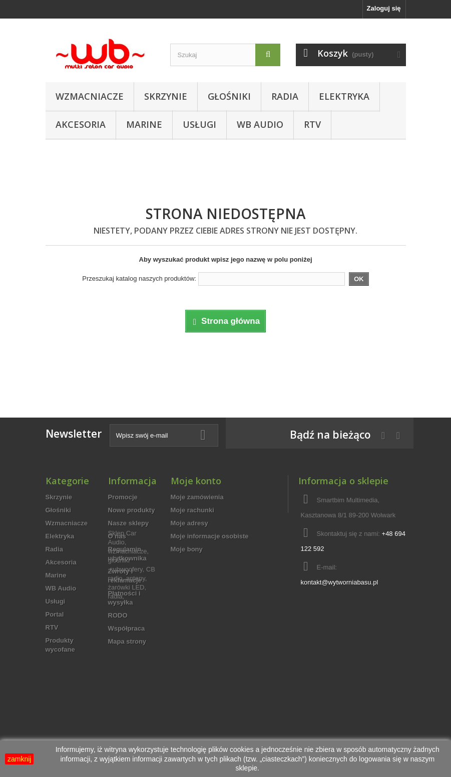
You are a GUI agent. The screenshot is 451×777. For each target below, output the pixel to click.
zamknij (19, 759)
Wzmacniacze (90, 96)
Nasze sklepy (128, 523)
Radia (284, 96)
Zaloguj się (384, 8)
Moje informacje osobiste (210, 536)
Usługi (199, 124)
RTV (312, 124)
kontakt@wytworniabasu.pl (339, 582)
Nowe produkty (131, 510)
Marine (144, 124)
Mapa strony (127, 641)
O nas (117, 536)
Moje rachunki (192, 510)
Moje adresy (189, 523)
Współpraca (126, 628)
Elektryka (344, 96)
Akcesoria (81, 124)
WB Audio (260, 124)
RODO (118, 615)
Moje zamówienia (197, 497)
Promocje (123, 497)
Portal (55, 614)
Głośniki (229, 96)
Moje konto (196, 481)
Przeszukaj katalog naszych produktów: (139, 278)
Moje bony (187, 549)
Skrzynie (165, 96)
